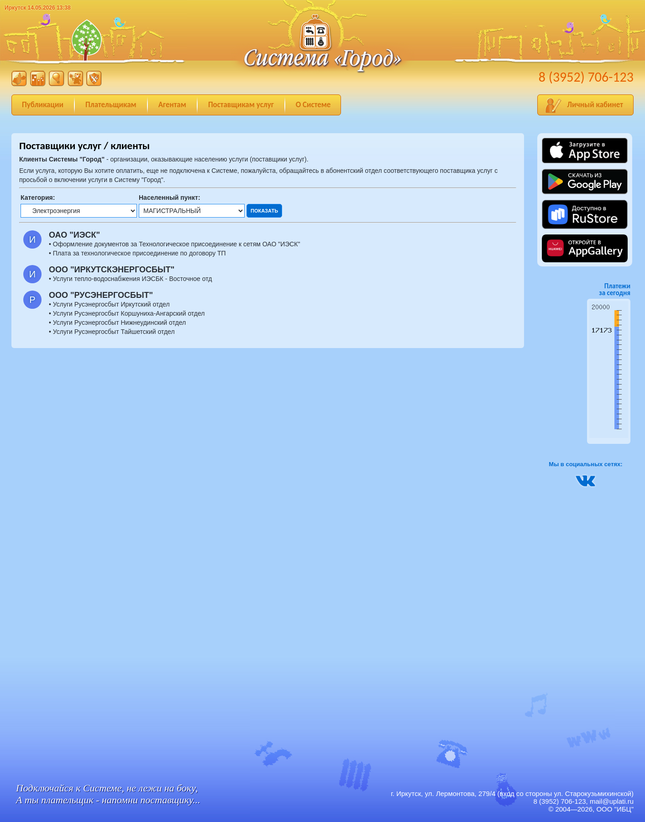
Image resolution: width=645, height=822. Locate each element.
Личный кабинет (595, 104)
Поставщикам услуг (241, 104)
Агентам (172, 104)
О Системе (313, 104)
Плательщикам (110, 104)
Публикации (42, 104)
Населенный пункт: (169, 197)
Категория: (38, 197)
